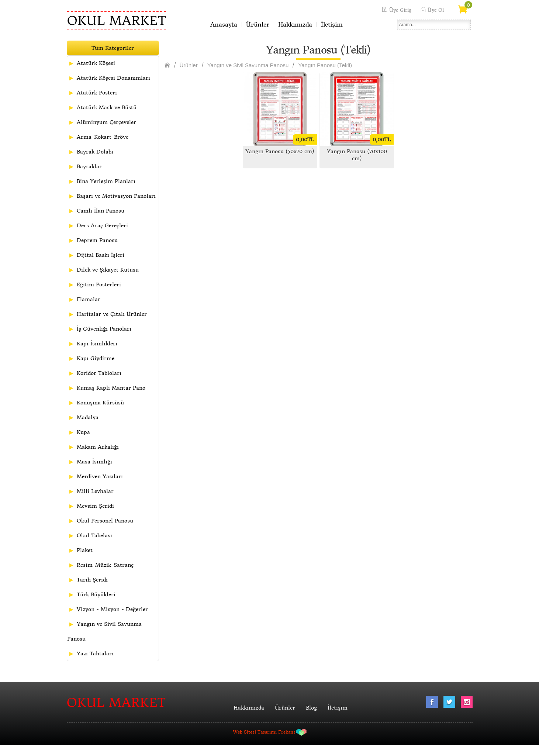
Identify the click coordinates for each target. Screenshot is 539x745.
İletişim (332, 24)
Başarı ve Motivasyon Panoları (116, 196)
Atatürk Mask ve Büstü (107, 107)
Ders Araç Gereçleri (102, 225)
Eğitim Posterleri (99, 284)
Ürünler (257, 24)
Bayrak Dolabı (95, 151)
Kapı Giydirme (95, 358)
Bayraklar (89, 166)
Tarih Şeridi (92, 579)
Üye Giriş (400, 10)
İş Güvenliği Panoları (104, 328)
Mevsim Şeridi (95, 506)
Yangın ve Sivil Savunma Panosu (104, 631)
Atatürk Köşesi (96, 63)
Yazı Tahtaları (95, 653)
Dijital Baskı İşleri (100, 255)
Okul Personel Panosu (105, 520)
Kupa (83, 432)
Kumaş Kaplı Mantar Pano (111, 387)
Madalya (88, 417)
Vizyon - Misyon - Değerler (112, 609)
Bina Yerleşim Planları (106, 181)
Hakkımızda (295, 24)
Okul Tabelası (94, 535)
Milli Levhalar (95, 491)
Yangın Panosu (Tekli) (325, 65)
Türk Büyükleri (96, 594)
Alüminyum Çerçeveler (106, 122)
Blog (311, 707)
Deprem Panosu (97, 240)
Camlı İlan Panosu (100, 210)
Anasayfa (223, 24)
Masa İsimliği (94, 461)
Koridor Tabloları (99, 373)
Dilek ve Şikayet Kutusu (108, 269)
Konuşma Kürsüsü (100, 402)
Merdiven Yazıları (100, 476)
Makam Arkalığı (98, 447)
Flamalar (88, 299)
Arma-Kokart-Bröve (102, 137)
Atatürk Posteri (97, 92)
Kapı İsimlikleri (97, 343)
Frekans (287, 732)
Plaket (85, 550)
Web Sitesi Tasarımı (255, 732)
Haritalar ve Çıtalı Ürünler (112, 314)
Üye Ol (436, 10)
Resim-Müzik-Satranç (105, 565)
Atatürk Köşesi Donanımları (113, 78)
